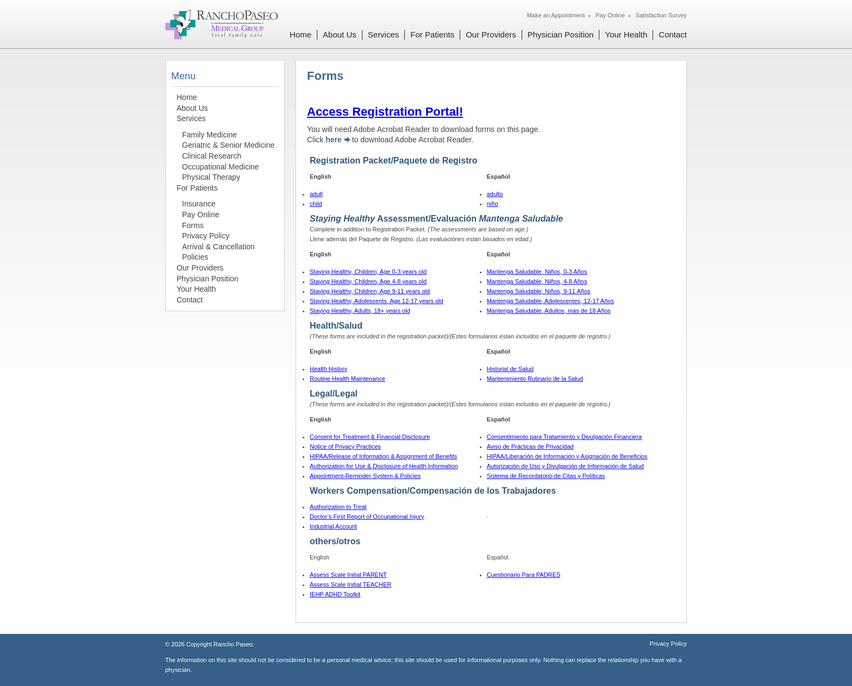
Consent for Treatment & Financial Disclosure (370, 436)
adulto (495, 194)
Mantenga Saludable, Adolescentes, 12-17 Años (550, 301)
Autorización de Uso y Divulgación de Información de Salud (565, 466)
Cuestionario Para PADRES (524, 574)
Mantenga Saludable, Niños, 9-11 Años (539, 291)
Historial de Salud (510, 369)
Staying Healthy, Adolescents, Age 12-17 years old (376, 301)
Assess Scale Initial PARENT (348, 574)
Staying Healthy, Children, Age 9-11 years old (370, 291)
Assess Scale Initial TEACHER (350, 584)
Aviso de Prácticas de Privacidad (530, 446)
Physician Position (561, 34)
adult (316, 194)
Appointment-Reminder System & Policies (365, 476)
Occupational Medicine (220, 166)
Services (383, 34)
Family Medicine (209, 134)
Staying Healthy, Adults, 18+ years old (360, 310)
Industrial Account (333, 526)
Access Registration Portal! (385, 111)
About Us (339, 34)
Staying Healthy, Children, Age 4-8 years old (368, 281)
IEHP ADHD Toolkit (335, 594)
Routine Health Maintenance (347, 378)
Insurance (198, 203)
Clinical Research (211, 156)
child (316, 203)
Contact (673, 34)
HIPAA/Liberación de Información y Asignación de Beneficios (567, 456)
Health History (328, 369)
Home (300, 34)
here (333, 139)
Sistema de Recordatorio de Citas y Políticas (546, 476)
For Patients (432, 34)
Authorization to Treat (338, 507)
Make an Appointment (556, 15)
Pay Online (610, 15)
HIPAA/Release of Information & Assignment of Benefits (383, 456)
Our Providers (491, 34)
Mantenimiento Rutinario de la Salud (535, 378)
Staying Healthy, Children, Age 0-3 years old (368, 271)
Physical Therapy (211, 177)
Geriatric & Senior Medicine (228, 145)
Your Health (626, 34)
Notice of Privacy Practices (345, 446)
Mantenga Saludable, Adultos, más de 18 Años (549, 310)
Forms (193, 225)
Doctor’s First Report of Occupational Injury (367, 516)
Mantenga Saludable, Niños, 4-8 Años (537, 281)
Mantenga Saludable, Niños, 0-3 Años (537, 271)
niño (492, 203)
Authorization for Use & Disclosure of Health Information (384, 466)
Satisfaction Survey (661, 15)
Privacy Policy (205, 235)
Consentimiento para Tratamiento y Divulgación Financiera (564, 436)
